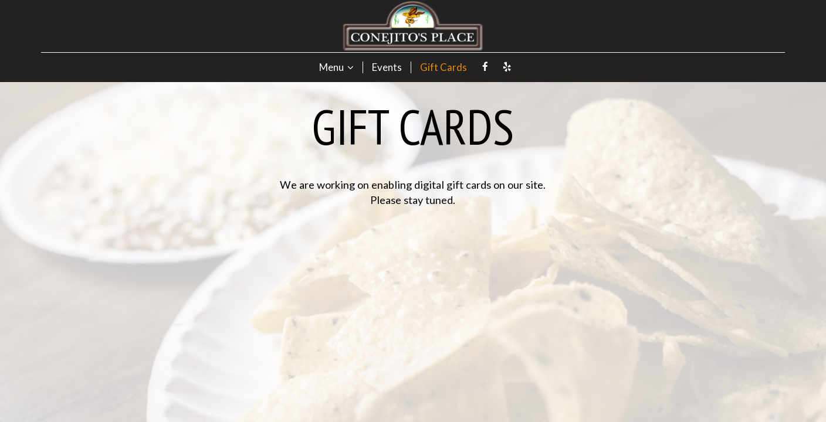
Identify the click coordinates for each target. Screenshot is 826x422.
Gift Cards (443, 67)
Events (387, 67)
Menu (336, 67)
